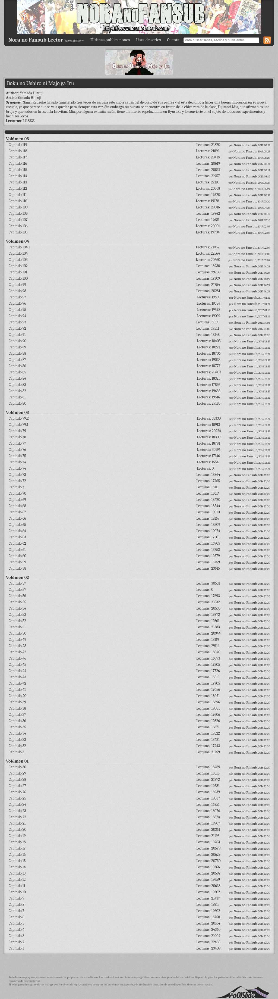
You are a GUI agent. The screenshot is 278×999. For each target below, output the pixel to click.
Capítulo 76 (17, 449)
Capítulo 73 (17, 474)
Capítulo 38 (17, 708)
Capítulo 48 (17, 646)
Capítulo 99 (17, 284)
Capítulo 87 (17, 359)
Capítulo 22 (17, 817)
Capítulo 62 (17, 543)
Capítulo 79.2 (19, 418)
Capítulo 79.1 (18, 424)
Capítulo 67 (17, 512)
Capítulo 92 (17, 328)
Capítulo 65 (17, 524)
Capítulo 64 (17, 531)
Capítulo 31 (17, 752)
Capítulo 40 (17, 696)
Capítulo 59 (17, 562)
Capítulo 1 (16, 948)
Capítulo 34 (17, 733)
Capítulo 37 (17, 714)
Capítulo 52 (17, 621)
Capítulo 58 (17, 568)
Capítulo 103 (18, 259)
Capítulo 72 (17, 481)
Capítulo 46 (17, 658)
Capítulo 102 (18, 266)
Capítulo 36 (17, 721)
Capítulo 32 (17, 746)
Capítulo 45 (17, 664)
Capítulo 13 (17, 873)
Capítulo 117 (18, 157)
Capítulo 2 (16, 942)
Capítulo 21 (17, 823)
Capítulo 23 (17, 810)
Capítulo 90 (17, 341)
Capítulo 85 (17, 372)
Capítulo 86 (17, 366)
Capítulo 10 (17, 892)
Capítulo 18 (17, 842)
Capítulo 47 (17, 652)
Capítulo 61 (17, 549)
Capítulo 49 (17, 639)
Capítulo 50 (17, 633)
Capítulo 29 (17, 773)
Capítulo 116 (18, 163)
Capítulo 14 (17, 867)
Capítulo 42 (17, 683)
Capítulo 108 (18, 213)
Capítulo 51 (17, 627)
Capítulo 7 (16, 911)
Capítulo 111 (18, 194)
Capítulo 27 (17, 785)
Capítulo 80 (17, 403)
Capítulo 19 (17, 835)
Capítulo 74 (17, 462)
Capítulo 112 (18, 188)
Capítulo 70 (17, 493)
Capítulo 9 (16, 898)
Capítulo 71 (17, 487)
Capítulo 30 (17, 767)
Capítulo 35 (17, 727)
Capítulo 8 (16, 904)
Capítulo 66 (17, 518)
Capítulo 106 (18, 226)
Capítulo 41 (17, 689)
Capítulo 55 (17, 602)
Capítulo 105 (18, 232)
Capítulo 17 (17, 848)
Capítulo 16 (17, 854)
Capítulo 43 (17, 677)
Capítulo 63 (17, 537)
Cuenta (173, 40)
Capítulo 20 (17, 829)
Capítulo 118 (18, 151)
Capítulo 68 (17, 506)
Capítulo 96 (17, 303)
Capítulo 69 (17, 499)
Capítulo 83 (17, 384)
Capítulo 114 (18, 176)
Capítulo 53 (17, 614)
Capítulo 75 (17, 456)
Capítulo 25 (17, 798)
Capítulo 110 (18, 201)
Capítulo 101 (18, 272)
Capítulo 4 (16, 929)
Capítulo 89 (17, 347)
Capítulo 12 (17, 879)
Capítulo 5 (16, 923)
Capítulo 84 (17, 378)
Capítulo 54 (17, 608)
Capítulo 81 (17, 397)
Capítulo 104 (18, 253)
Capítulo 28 (17, 779)
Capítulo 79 (17, 431)
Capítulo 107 (18, 219)
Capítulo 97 (17, 297)
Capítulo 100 (18, 278)
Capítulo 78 (17, 437)
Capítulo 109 (18, 207)
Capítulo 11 (17, 886)
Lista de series (148, 40)
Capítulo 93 (17, 322)
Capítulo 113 (18, 182)
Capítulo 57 (17, 583)
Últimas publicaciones (110, 40)
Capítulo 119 (18, 144)
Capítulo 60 (17, 556)
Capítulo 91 (17, 334)
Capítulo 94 (17, 316)
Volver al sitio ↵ (74, 40)
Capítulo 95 (17, 309)
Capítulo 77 (17, 443)
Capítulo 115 (18, 169)
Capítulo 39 (17, 702)
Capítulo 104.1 (19, 247)
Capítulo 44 (17, 671)
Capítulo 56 (17, 596)
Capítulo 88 (17, 353)
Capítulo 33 (17, 739)
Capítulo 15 (17, 860)
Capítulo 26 (17, 792)
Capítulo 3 (16, 936)
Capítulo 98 (17, 291)
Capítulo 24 (17, 804)
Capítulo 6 (16, 917)
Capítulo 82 (17, 391)
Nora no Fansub (245, 145)
